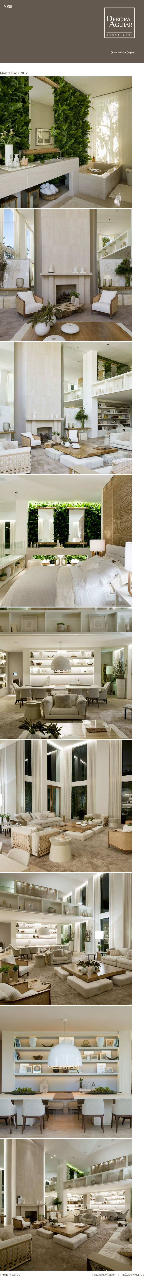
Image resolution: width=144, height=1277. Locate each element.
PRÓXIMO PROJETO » (133, 1275)
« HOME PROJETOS (10, 1275)
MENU (8, 6)
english (131, 53)
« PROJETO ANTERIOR (103, 1275)
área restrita (117, 53)
